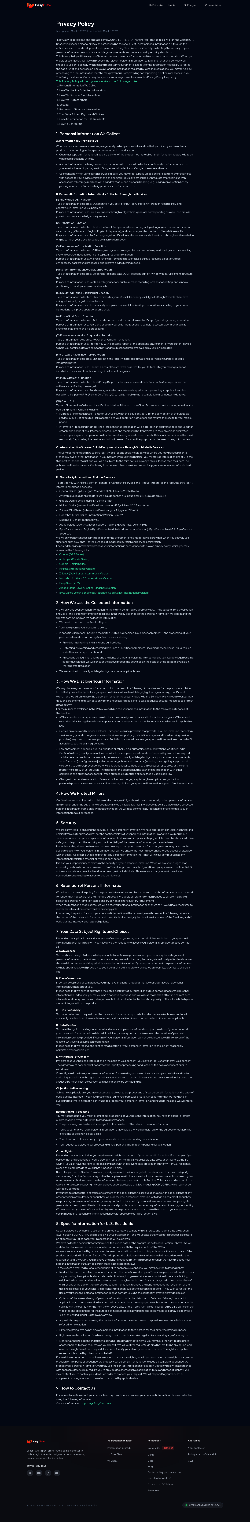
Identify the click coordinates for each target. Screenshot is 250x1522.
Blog (150, 1466)
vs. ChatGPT (114, 1460)
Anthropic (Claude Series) (74, 559)
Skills (150, 1460)
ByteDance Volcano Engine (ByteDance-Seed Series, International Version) (104, 592)
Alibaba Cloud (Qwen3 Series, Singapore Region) (88, 587)
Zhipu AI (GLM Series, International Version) (84, 573)
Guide (151, 1454)
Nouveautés (161, 1448)
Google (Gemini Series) (72, 563)
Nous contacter (196, 1447)
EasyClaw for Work (159, 1477)
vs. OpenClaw (114, 1454)
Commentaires (213, 5)
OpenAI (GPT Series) (71, 554)
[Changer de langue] (191, 5)
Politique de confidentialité (202, 1454)
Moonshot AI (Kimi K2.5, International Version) (85, 578)
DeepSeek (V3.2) (69, 583)
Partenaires (153, 1490)
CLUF (191, 1460)
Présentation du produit (119, 1447)
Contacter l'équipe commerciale (164, 1472)
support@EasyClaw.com (96, 1403)
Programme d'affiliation (160, 1484)
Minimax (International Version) (77, 568)
